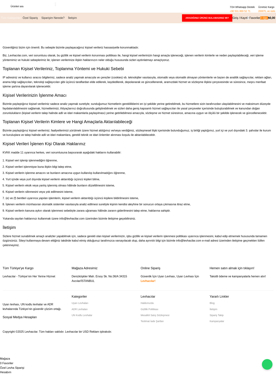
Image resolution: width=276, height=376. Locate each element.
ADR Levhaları (80, 310)
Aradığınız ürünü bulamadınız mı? (207, 19)
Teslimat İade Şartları (152, 322)
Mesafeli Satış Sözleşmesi (155, 316)
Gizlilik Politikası (149, 310)
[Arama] (31, 7)
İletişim (213, 310)
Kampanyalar (217, 322)
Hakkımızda (147, 304)
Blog (212, 304)
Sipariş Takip (217, 316)
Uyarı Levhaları (80, 304)
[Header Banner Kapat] (4, 349)
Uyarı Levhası (185, 277)
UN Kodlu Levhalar (82, 316)
